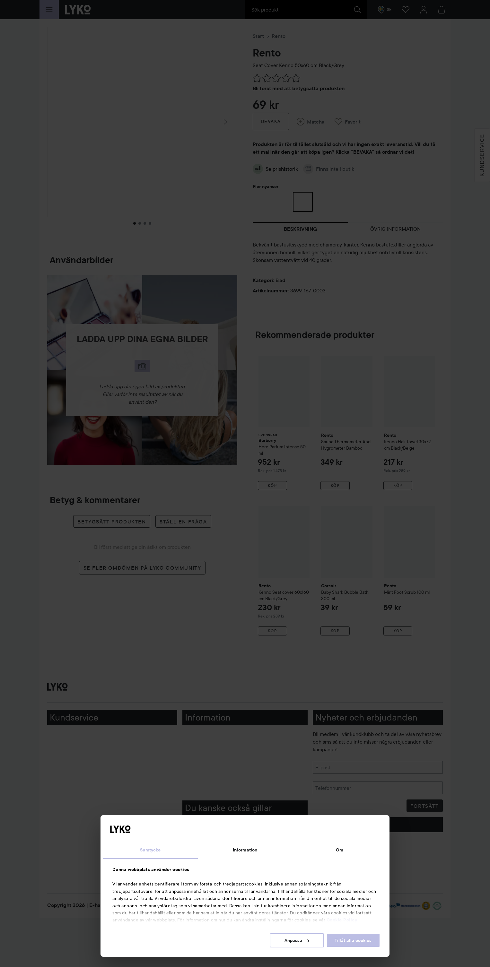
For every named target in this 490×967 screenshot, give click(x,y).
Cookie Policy (342, 919)
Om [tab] (339, 849)
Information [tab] (245, 849)
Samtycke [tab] (150, 849)
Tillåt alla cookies (353, 940)
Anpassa (296, 940)
